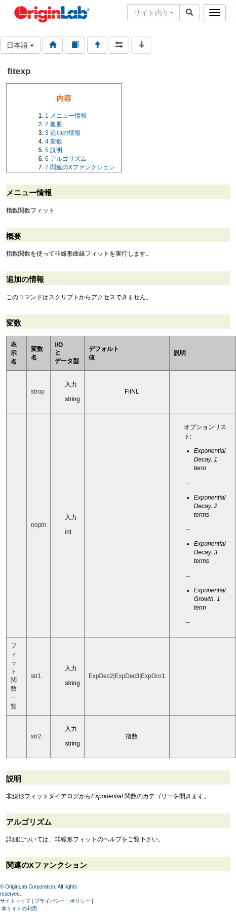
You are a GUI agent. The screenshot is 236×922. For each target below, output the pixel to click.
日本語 (20, 45)
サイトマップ (15, 901)
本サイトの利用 (19, 908)
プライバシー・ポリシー (62, 901)
